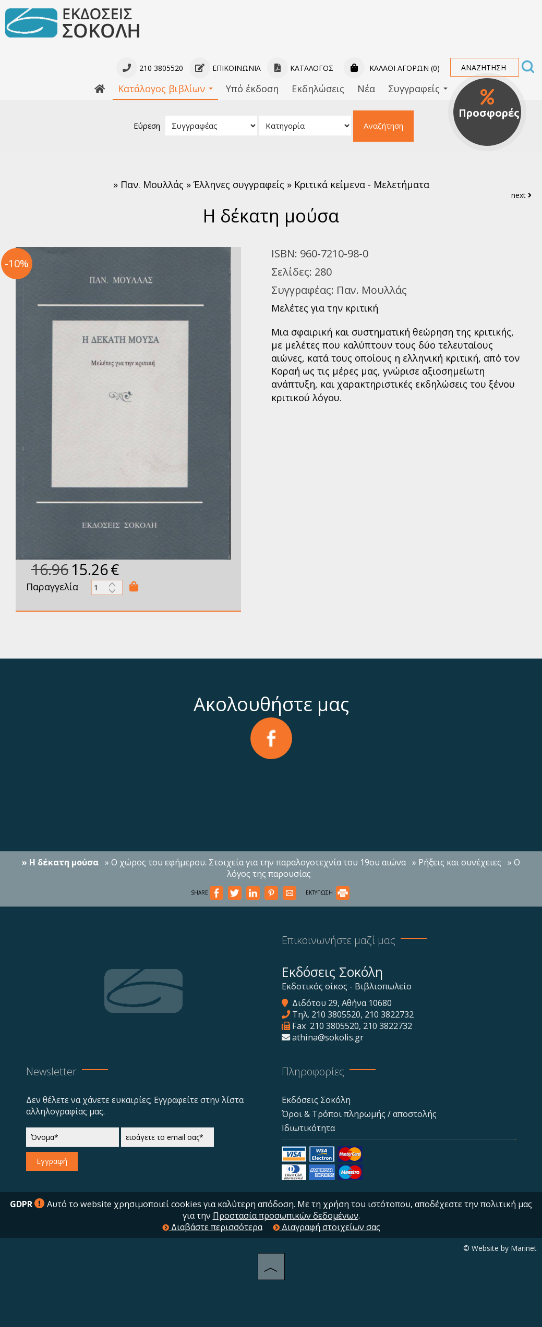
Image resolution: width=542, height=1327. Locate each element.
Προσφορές (489, 104)
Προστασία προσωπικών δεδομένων (285, 1215)
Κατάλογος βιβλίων (165, 88)
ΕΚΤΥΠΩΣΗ (328, 892)
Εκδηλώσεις (318, 88)
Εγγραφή (52, 1161)
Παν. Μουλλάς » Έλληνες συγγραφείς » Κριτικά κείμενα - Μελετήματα (275, 184)
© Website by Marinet (500, 1248)
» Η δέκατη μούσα (60, 862)
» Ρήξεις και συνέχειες (456, 862)
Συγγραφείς (418, 88)
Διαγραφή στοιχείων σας (326, 1227)
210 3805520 (335, 1014)
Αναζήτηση (383, 125)
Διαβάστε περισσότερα (212, 1227)
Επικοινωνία (225, 68)
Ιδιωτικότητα (308, 1128)
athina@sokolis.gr (328, 1037)
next (521, 195)
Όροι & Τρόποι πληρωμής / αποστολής (359, 1114)
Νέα (366, 88)
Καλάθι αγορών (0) (392, 68)
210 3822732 (389, 1014)
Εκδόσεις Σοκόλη (316, 1100)
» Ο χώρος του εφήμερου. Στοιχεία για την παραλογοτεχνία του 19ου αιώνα (255, 862)
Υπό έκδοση (252, 88)
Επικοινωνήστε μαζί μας (338, 940)
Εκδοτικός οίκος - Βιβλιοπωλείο (347, 986)
